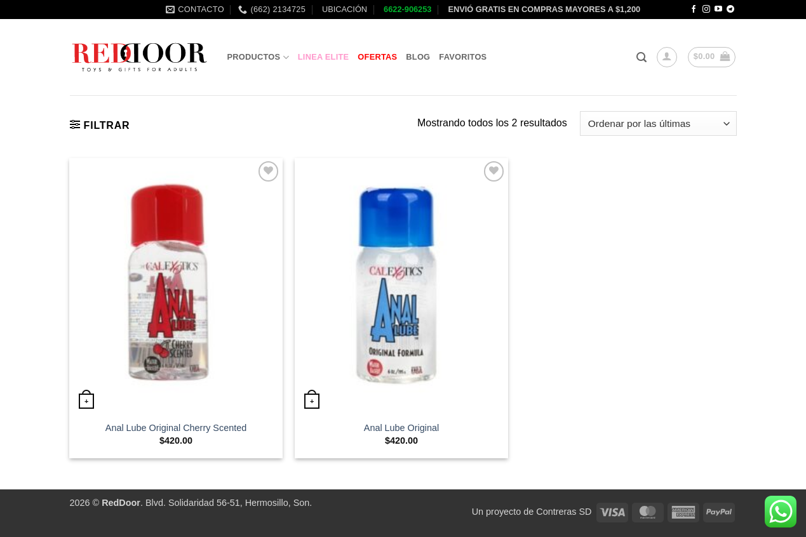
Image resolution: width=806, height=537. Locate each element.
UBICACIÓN (343, 9)
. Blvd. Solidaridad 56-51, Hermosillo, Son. (207, 503)
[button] (641, 57)
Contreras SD (563, 512)
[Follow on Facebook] (693, 9)
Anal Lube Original (401, 428)
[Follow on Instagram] (706, 9)
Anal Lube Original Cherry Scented (175, 428)
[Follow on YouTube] (718, 9)
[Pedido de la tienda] (658, 123)
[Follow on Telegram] (730, 9)
